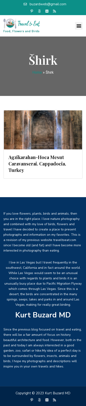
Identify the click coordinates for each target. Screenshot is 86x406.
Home (37, 72)
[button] (79, 26)
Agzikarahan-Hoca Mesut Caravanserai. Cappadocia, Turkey (37, 163)
